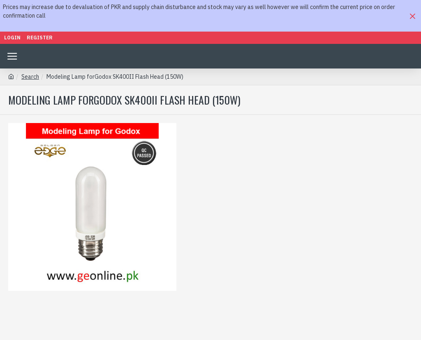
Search (30, 76)
